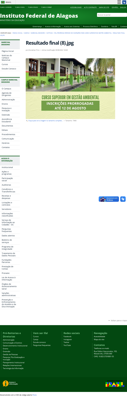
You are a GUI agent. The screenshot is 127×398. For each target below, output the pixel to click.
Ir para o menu (21, 7)
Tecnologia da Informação (13, 368)
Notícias (49, 33)
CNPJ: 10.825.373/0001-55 (104, 356)
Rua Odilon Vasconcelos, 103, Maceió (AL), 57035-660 (105, 352)
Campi (35, 339)
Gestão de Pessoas (10, 354)
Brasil (8, 2)
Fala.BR (114, 26)
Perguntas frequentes (42, 345)
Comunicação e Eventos (12, 343)
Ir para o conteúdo (7, 7)
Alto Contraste (90, 7)
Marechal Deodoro (38, 33)
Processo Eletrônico (90, 26)
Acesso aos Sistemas (72, 26)
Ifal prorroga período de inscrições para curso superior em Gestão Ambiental (83, 33)
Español (115, 7)
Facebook (112, 20)
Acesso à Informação (53, 26)
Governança (37, 26)
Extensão (6, 351)
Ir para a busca (34, 7)
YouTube (115, 20)
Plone (34, 395)
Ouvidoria (104, 26)
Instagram (119, 20)
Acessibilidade (75, 7)
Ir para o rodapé (47, 7)
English (123, 7)
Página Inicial (17, 33)
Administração (8, 340)
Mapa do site (104, 7)
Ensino (5, 349)
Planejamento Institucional (13, 362)
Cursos (36, 336)
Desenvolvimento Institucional (15, 346)
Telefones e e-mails (101, 348)
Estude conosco (39, 342)
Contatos (123, 26)
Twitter (122, 20)
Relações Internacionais (12, 365)
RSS (125, 20)
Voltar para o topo (119, 320)
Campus (26, 33)
